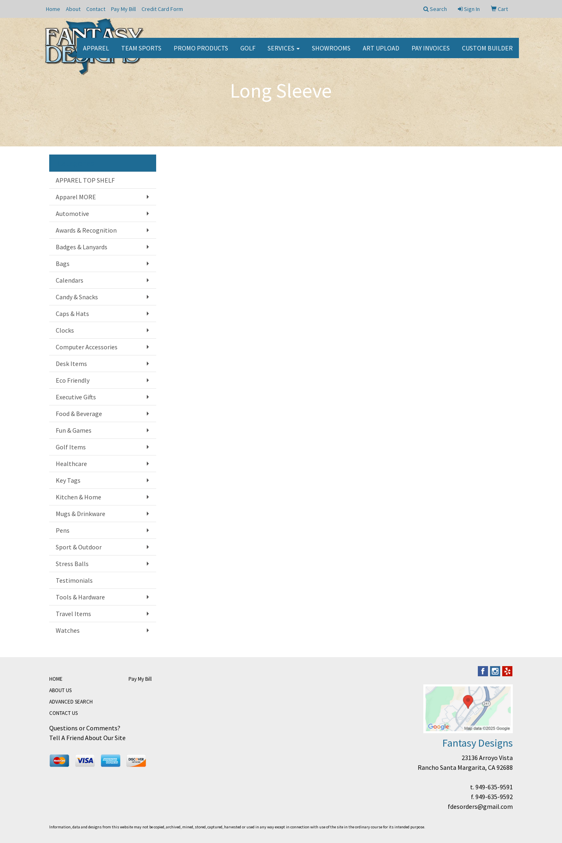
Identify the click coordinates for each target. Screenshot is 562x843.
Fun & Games (73, 430)
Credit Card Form (162, 9)
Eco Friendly (72, 380)
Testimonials (74, 580)
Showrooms (331, 53)
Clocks (65, 330)
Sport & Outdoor (79, 547)
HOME (56, 678)
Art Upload (381, 53)
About (73, 9)
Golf (247, 53)
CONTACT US (63, 713)
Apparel (96, 53)
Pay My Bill (123, 9)
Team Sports (141, 53)
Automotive (72, 213)
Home (53, 9)
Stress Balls (72, 564)
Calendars (69, 280)
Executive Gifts (76, 397)
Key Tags (68, 480)
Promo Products (201, 53)
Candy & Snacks (77, 297)
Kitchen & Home (78, 497)
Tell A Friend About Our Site (87, 738)
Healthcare (71, 464)
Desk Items (71, 363)
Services (284, 53)
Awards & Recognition (86, 230)
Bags (63, 263)
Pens (63, 530)
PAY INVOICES (431, 53)
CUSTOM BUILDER (487, 53)
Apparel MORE (76, 197)
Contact (95, 9)
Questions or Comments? (84, 728)
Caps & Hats (72, 313)
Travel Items (73, 614)
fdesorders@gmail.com (480, 806)
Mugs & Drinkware (80, 514)
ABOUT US (60, 690)
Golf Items (71, 447)
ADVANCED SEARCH (71, 701)
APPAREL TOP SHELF (85, 180)
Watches (68, 630)
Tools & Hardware (80, 597)
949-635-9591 (494, 787)
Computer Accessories (87, 347)
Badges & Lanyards (81, 247)
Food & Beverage (79, 414)
